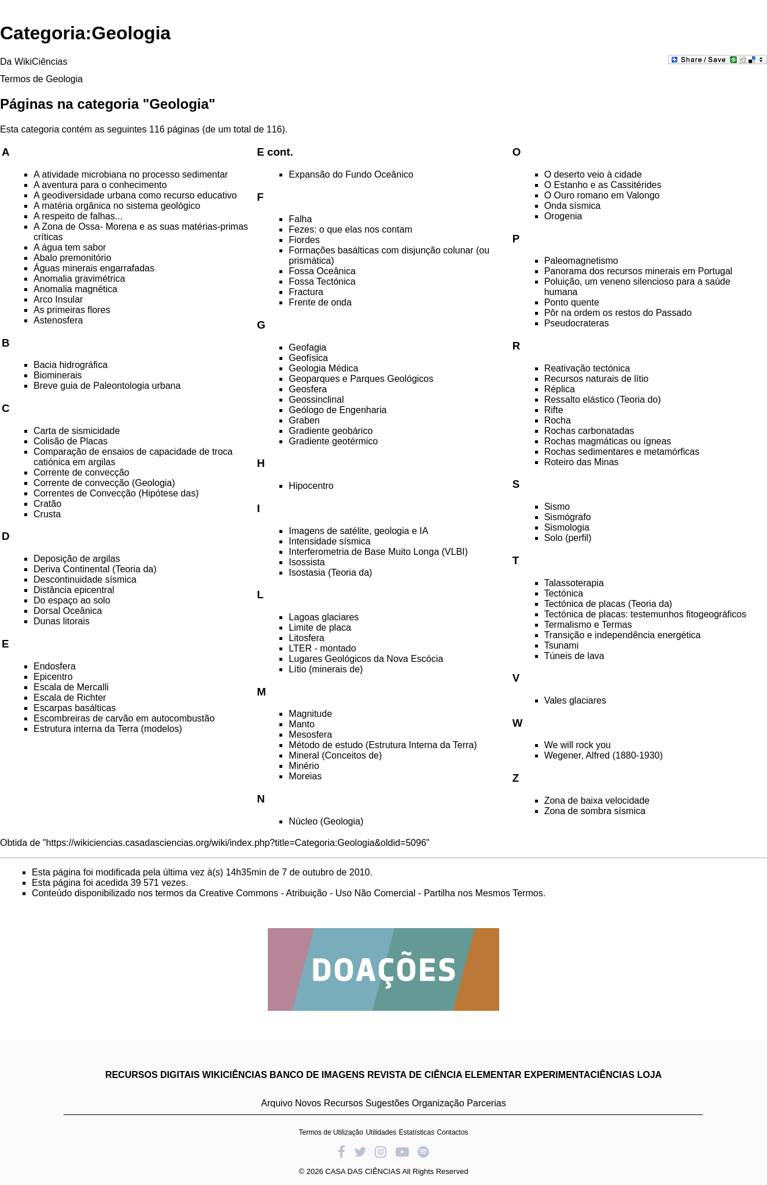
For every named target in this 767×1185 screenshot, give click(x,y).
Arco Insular (58, 299)
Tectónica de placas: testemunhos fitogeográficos (645, 614)
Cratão (47, 504)
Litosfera (306, 638)
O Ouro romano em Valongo (602, 195)
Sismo (557, 506)
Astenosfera (58, 320)
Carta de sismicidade (77, 431)
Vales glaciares (575, 700)
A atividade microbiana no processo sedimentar (131, 174)
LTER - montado (322, 648)
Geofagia (307, 347)
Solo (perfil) (568, 538)
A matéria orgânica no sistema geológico (117, 206)
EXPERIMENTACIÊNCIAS (579, 1075)
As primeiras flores (72, 310)
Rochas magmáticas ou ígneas (608, 441)
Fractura (306, 292)
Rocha (557, 420)
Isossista (307, 562)
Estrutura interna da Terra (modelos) (108, 729)
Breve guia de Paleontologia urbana (107, 386)
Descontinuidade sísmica (85, 579)
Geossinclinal (316, 399)
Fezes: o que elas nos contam (350, 229)
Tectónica (564, 593)
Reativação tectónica (587, 368)
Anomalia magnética (75, 289)
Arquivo (276, 1103)
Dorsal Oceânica (68, 611)
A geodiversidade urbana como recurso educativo (135, 195)
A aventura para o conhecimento (100, 185)
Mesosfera (310, 734)
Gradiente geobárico (331, 431)
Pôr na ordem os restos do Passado (618, 313)
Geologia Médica (323, 368)
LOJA (649, 1075)
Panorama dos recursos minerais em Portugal (638, 271)
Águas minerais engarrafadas (94, 268)
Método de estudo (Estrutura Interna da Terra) (383, 745)
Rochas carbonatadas (589, 431)
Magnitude (310, 714)
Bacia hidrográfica (71, 365)
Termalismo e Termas (588, 625)
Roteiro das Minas (581, 462)
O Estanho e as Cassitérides (603, 185)
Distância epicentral (74, 590)
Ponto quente (571, 302)
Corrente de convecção (81, 472)
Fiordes (304, 240)
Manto (301, 724)
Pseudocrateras (576, 323)
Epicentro (53, 677)
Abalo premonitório (72, 258)
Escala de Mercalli (71, 687)
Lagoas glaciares (324, 617)
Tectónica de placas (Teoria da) (608, 604)
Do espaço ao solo (72, 600)
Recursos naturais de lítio (596, 379)
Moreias (305, 776)
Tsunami (561, 645)
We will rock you (577, 745)
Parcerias (486, 1103)
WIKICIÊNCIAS (234, 1075)
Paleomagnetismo (581, 261)
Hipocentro (311, 486)
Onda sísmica (572, 206)
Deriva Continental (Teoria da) (95, 569)
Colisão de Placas (71, 441)
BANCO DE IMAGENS (317, 1075)
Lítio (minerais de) (326, 669)
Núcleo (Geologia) (326, 821)
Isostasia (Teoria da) (330, 572)
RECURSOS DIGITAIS (152, 1075)
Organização (438, 1103)
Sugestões (388, 1103)
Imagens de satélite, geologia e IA (358, 531)
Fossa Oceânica (322, 271)
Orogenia (563, 216)
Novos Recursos (329, 1103)
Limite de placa (320, 627)
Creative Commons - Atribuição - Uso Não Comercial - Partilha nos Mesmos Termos (371, 893)
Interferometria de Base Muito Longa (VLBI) (378, 552)
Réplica (559, 389)
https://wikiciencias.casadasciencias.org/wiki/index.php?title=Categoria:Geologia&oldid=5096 (236, 843)
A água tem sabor (70, 247)
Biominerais (58, 375)
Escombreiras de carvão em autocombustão (124, 718)
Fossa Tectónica (322, 281)
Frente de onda (320, 302)
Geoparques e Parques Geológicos (361, 379)
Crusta (47, 514)
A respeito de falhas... (78, 216)
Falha (300, 219)
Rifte (553, 410)
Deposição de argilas (77, 559)
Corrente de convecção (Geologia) (104, 483)
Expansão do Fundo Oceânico (351, 174)
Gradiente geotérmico (333, 441)
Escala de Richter (70, 697)
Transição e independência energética (622, 635)
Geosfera (308, 389)
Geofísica (308, 358)
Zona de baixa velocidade (597, 800)
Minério (304, 766)
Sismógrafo (567, 517)
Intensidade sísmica (329, 541)
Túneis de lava (574, 656)
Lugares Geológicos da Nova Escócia (366, 659)
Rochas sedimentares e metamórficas (622, 452)
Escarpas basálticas (75, 708)
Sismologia (566, 527)
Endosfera (55, 666)
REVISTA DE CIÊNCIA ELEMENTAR (444, 1075)
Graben (304, 420)
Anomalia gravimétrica (79, 279)
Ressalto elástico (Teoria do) (602, 399)
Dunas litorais (62, 621)
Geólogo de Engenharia (337, 410)
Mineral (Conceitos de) (335, 755)
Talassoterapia (574, 583)
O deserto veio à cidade (593, 174)
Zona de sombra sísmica (595, 811)
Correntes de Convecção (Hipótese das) (116, 493)
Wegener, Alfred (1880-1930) (603, 755)
